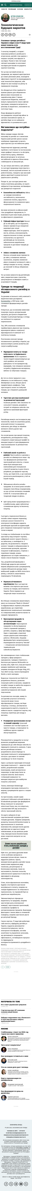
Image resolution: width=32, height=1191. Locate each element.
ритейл (7, 967)
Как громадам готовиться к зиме (14, 1056)
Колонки (20, 9)
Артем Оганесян (17, 16)
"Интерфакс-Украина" (22, 1147)
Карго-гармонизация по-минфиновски (11, 1079)
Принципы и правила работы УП (16, 1137)
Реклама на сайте (12, 1130)
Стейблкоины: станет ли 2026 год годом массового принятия (14, 1033)
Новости (4, 9)
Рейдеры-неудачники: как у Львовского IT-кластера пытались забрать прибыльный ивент (15, 1019)
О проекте (22, 1130)
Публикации (12, 9)
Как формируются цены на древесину (12, 1092)
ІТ (2, 967)
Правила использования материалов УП (16, 1135)
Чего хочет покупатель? (11, 1045)
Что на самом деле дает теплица (14, 1067)
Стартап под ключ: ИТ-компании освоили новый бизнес (13, 1011)
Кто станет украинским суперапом (13, 1005)
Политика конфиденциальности (16, 1133)
